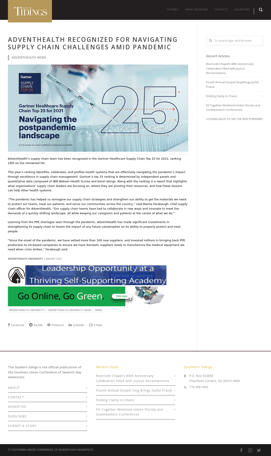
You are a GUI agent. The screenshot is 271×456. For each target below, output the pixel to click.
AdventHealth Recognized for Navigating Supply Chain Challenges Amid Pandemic (93, 43)
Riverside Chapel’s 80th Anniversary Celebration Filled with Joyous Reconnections (230, 68)
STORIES (173, 9)
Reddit (35, 325)
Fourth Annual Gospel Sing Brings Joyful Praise (232, 84)
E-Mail (95, 325)
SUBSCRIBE (17, 416)
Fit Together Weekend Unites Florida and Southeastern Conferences (233, 107)
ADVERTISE (241, 9)
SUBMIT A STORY (22, 426)
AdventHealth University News (69, 310)
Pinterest (55, 325)
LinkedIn (76, 325)
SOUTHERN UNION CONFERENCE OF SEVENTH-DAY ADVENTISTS (52, 450)
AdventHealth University (26, 310)
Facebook (16, 325)
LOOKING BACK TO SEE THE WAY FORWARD (234, 119)
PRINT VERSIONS (196, 9)
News (98, 310)
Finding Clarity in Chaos (221, 96)
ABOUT (14, 388)
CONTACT (221, 9)
